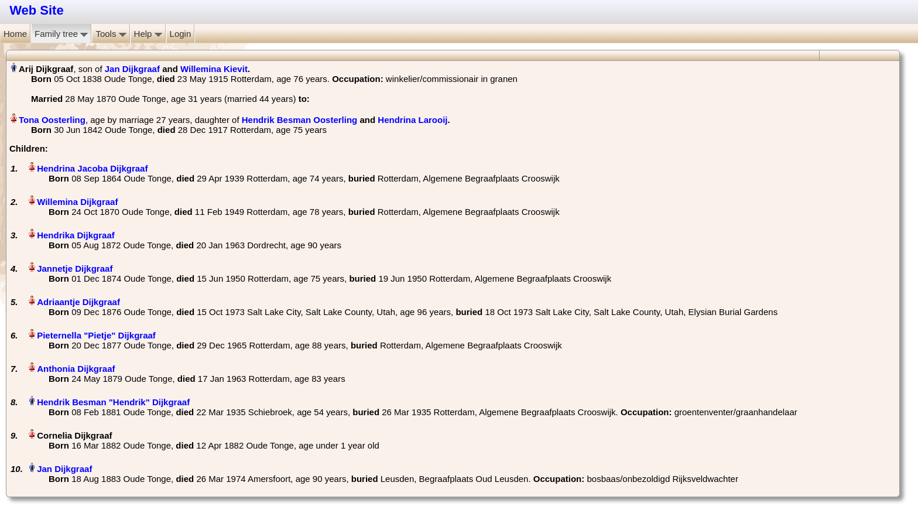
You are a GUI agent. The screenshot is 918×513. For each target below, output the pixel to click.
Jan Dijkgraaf (132, 69)
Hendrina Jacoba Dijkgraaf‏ (92, 168)
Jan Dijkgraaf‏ (64, 469)
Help (148, 34)
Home (15, 34)
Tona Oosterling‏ (52, 120)
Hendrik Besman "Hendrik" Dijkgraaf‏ (113, 402)
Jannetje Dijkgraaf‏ (74, 268)
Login (180, 34)
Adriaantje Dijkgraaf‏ (78, 302)
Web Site (36, 10)
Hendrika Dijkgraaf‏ (76, 235)
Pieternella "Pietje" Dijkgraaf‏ (96, 335)
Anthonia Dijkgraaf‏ (76, 369)
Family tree (61, 34)
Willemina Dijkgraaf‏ (77, 202)
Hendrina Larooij (412, 120)
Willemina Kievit (214, 69)
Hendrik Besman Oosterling (300, 120)
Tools (110, 34)
